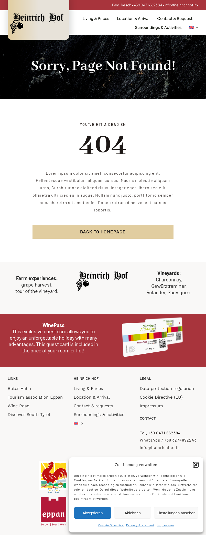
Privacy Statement (140, 525)
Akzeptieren (92, 513)
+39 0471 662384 (148, 5)
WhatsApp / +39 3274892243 (168, 439)
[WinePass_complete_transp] (152, 318)
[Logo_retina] (38, 13)
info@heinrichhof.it (181, 5)
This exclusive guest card (39, 331)
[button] (195, 464)
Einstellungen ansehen (176, 513)
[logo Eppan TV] (53, 495)
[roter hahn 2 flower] (53, 462)
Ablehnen (132, 513)
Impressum (165, 525)
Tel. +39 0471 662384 (160, 432)
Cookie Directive (111, 525)
